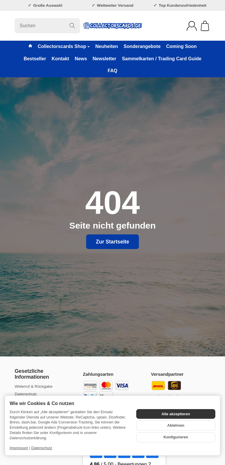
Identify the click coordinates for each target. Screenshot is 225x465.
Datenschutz (41, 448)
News (81, 58)
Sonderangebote (142, 46)
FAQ (112, 70)
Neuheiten (106, 46)
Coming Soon (181, 46)
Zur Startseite (112, 242)
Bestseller (35, 58)
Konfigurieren (175, 437)
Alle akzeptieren (175, 414)
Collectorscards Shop (64, 46)
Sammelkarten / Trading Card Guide (161, 58)
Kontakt (60, 58)
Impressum (19, 448)
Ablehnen (175, 425)
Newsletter (104, 58)
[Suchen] (47, 25)
